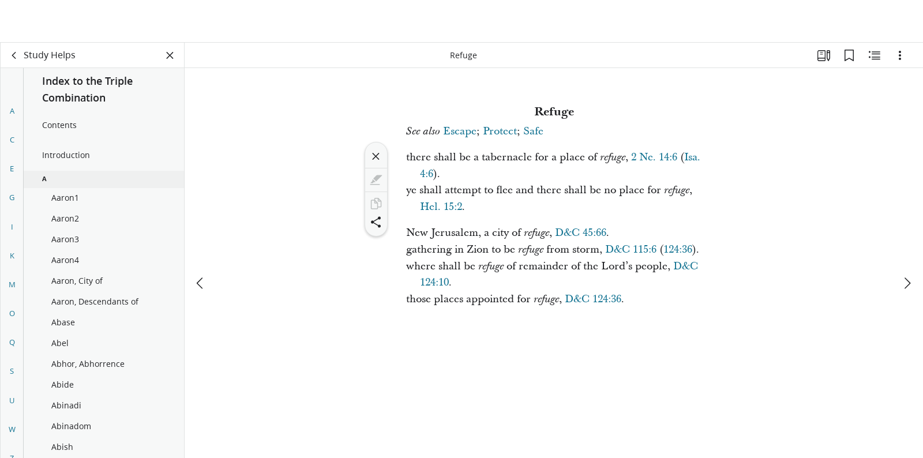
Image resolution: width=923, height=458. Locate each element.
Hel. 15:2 (441, 207)
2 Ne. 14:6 (654, 157)
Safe (533, 131)
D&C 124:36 (593, 299)
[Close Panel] (170, 55)
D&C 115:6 (630, 249)
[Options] (899, 55)
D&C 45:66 (580, 233)
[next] (906, 240)
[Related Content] (874, 55)
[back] (14, 55)
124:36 (677, 249)
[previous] (200, 240)
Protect (500, 131)
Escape (459, 131)
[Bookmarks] (849, 55)
